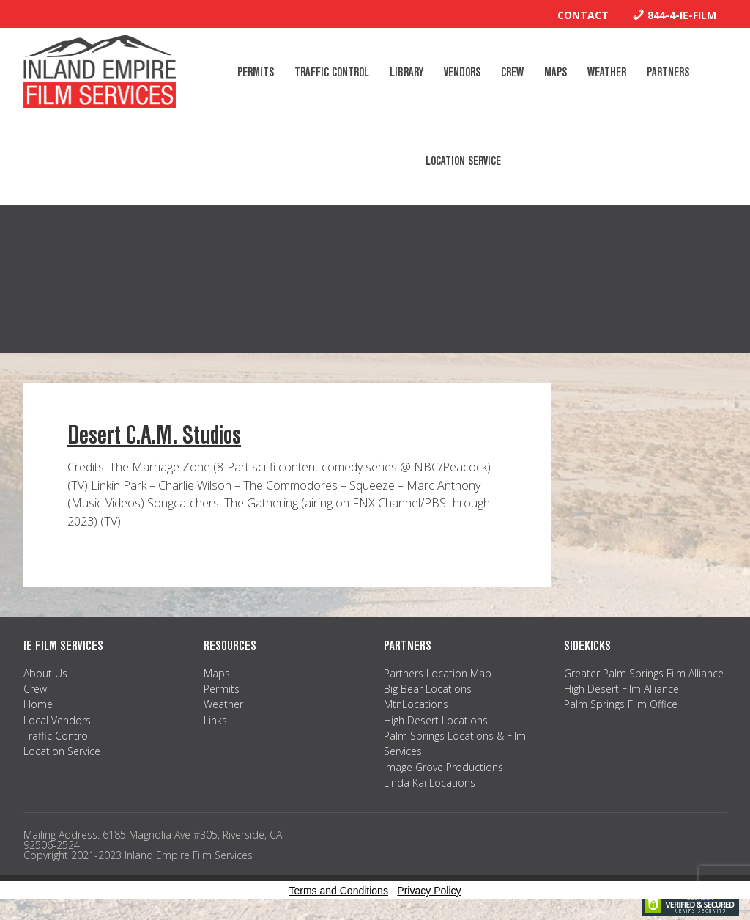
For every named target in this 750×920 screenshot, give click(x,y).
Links (215, 720)
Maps (217, 673)
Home (38, 704)
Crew (35, 689)
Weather (223, 704)
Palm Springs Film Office (620, 704)
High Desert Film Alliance (621, 689)
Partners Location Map (437, 673)
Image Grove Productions (443, 767)
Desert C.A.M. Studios (154, 435)
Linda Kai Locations (429, 783)
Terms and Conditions (338, 891)
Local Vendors (57, 720)
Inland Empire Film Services (99, 71)
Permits (222, 689)
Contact (583, 15)
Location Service (61, 751)
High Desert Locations (436, 720)
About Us (45, 673)
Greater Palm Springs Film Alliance (644, 673)
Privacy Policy (429, 891)
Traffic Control (56, 736)
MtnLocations (416, 704)
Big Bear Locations (428, 689)
